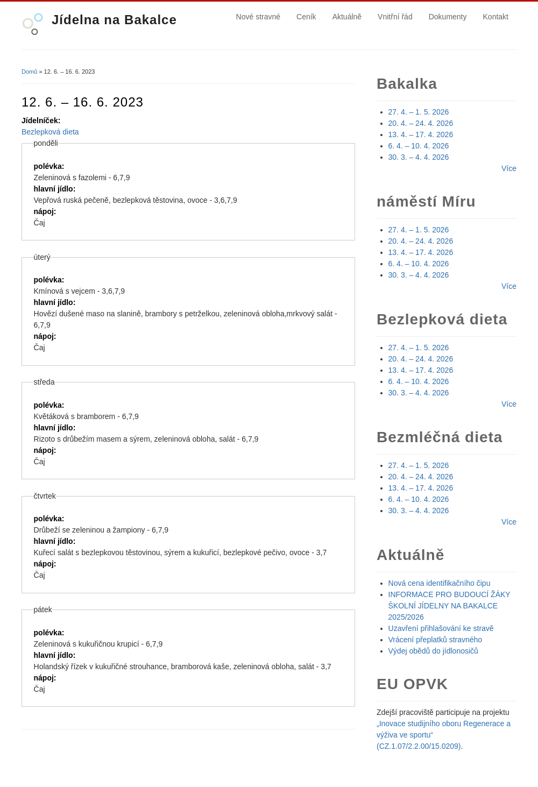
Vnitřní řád (395, 16)
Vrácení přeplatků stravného (435, 639)
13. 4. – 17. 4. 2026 (421, 134)
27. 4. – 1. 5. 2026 (418, 112)
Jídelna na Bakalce (114, 19)
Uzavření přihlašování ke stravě (441, 628)
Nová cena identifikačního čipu (439, 583)
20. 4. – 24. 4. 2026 (421, 123)
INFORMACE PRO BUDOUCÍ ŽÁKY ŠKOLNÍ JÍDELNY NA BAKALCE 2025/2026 (449, 605)
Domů (29, 71)
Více (508, 168)
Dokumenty (448, 16)
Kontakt (495, 16)
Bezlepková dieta (50, 131)
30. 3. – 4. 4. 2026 (418, 157)
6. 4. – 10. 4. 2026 (418, 145)
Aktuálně (347, 16)
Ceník (306, 16)
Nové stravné (258, 16)
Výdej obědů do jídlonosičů (433, 651)
